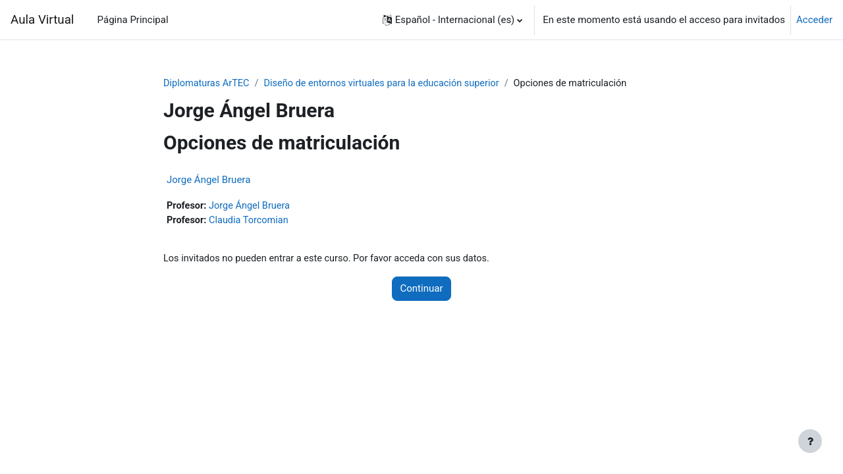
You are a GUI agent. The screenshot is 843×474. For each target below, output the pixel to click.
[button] (452, 20)
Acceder (814, 20)
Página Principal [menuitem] (133, 20)
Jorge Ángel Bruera (208, 180)
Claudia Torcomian (251, 221)
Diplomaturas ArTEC (207, 84)
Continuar (421, 290)
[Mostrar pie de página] (810, 441)
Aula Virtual (42, 20)
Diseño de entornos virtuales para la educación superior (388, 84)
